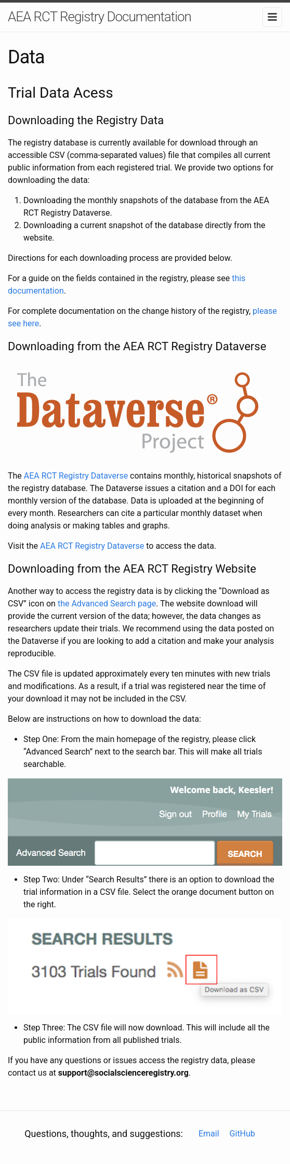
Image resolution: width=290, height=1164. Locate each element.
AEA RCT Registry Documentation (99, 16)
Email (209, 1134)
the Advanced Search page (107, 604)
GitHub (242, 1134)
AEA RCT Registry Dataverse (76, 476)
